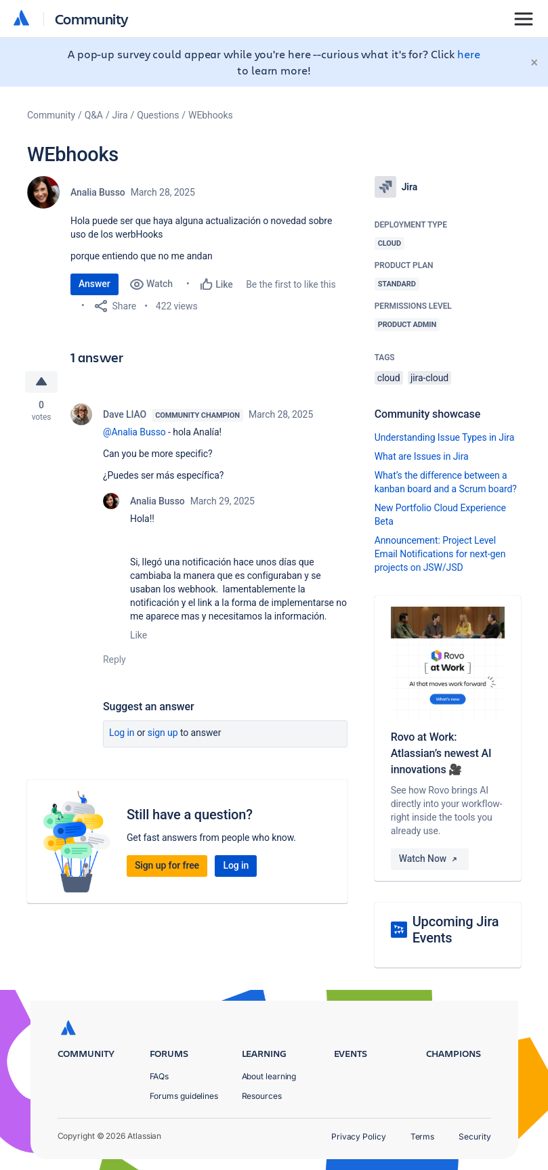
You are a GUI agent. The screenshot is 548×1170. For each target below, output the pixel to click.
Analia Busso (97, 192)
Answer (94, 283)
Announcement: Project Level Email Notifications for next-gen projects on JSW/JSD (440, 554)
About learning (269, 1076)
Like (138, 635)
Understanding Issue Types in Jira (445, 437)
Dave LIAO (124, 414)
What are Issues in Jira (422, 456)
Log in (122, 732)
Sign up (163, 732)
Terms (422, 1136)
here (468, 54)
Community (92, 18)
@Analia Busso (134, 432)
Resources (262, 1096)
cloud (388, 377)
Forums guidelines (184, 1096)
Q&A (94, 115)
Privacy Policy (358, 1136)
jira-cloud (429, 377)
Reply (114, 659)
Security (474, 1136)
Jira (120, 115)
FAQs (159, 1076)
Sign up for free (167, 865)
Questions (158, 115)
